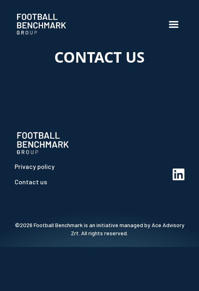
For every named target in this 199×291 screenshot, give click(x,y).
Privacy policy (35, 166)
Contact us (31, 182)
